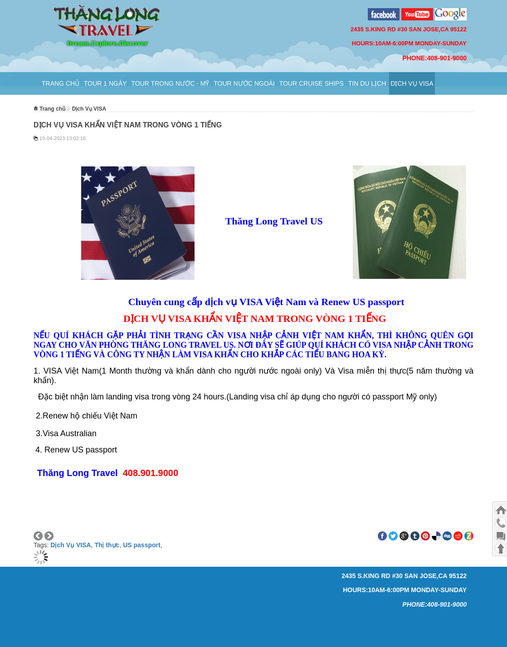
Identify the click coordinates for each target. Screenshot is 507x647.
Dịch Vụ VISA (411, 83)
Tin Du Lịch (367, 83)
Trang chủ (60, 83)
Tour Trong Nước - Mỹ (171, 83)
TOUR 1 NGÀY (105, 83)
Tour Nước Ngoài (244, 83)
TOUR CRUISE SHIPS (311, 83)
